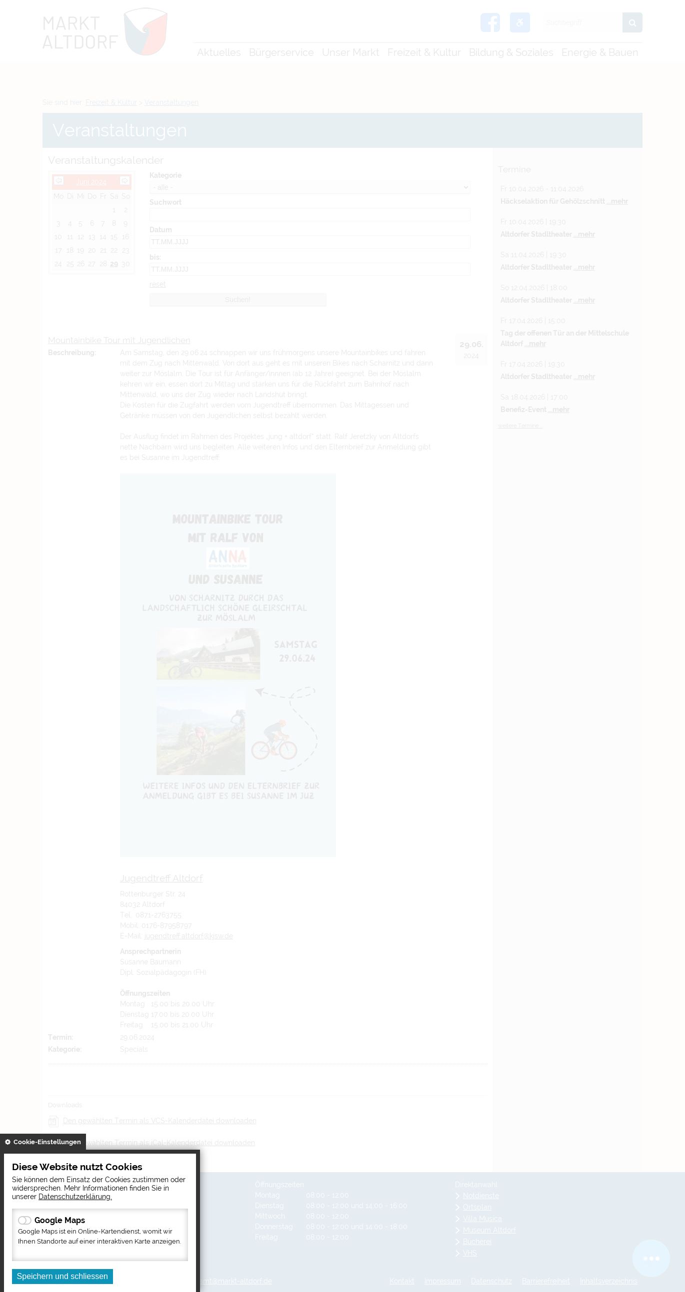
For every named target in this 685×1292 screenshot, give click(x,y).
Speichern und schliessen (62, 1276)
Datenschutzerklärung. (75, 1196)
